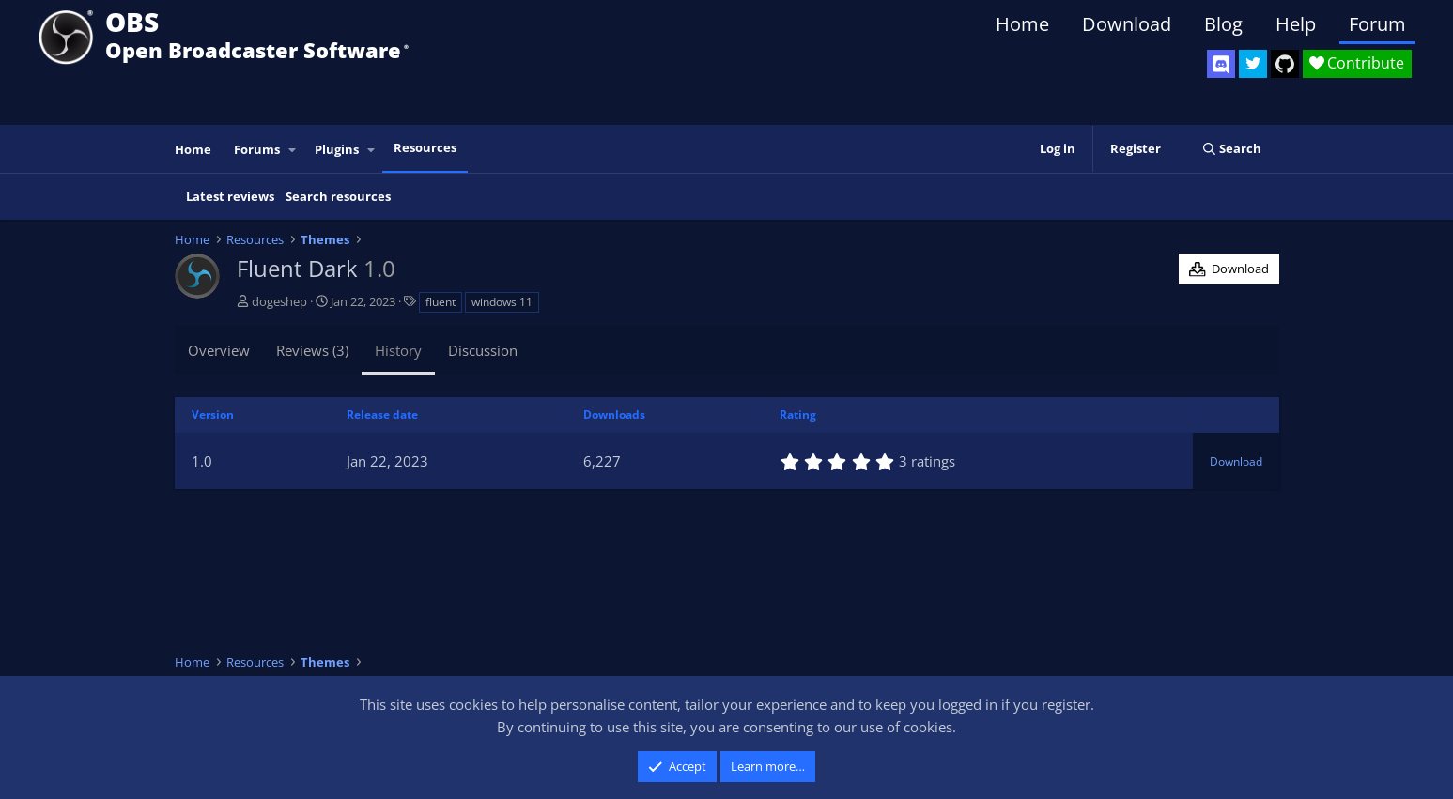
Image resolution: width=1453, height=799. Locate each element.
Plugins (337, 149)
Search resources (338, 196)
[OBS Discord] (1221, 64)
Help (1295, 24)
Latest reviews (230, 196)
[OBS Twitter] (1253, 64)
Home (1022, 24)
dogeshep (279, 301)
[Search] (1231, 149)
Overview (219, 350)
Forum (1377, 24)
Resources (425, 147)
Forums (257, 149)
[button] (292, 150)
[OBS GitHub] (1285, 64)
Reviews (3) (312, 350)
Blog (1223, 24)
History (398, 350)
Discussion (483, 350)
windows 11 (502, 302)
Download (1126, 24)
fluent (440, 302)
